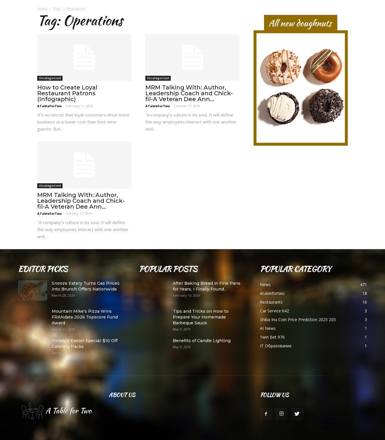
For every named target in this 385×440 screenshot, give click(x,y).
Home (42, 8)
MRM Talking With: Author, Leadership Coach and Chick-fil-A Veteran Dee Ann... (189, 93)
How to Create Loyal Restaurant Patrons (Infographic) (67, 93)
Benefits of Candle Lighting (202, 340)
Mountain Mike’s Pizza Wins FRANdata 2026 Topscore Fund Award (85, 317)
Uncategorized (50, 78)
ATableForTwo (49, 106)
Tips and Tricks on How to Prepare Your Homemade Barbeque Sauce (201, 317)
